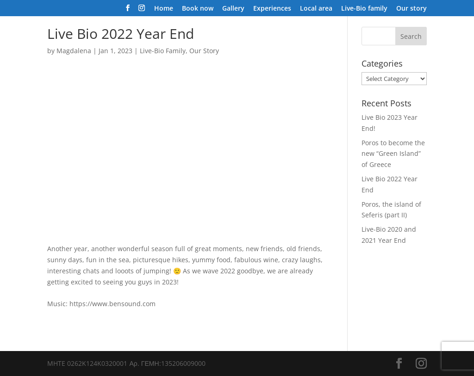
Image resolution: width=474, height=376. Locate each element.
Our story (411, 8)
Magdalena (73, 50)
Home (163, 8)
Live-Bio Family (163, 50)
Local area (316, 8)
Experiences (272, 8)
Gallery (233, 8)
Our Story (204, 50)
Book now (197, 8)
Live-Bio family (364, 8)
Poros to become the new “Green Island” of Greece (393, 153)
